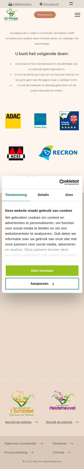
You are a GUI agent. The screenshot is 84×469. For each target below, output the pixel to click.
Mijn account (49, 4)
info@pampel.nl (20, 4)
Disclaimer (63, 443)
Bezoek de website (62, 422)
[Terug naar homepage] (11, 14)
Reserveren (45, 14)
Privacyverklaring (19, 452)
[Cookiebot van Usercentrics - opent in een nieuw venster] (60, 182)
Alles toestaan (42, 270)
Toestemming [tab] (16, 195)
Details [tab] (43, 195)
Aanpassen (42, 284)
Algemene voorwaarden (23, 443)
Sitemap (62, 452)
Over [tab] (69, 195)
